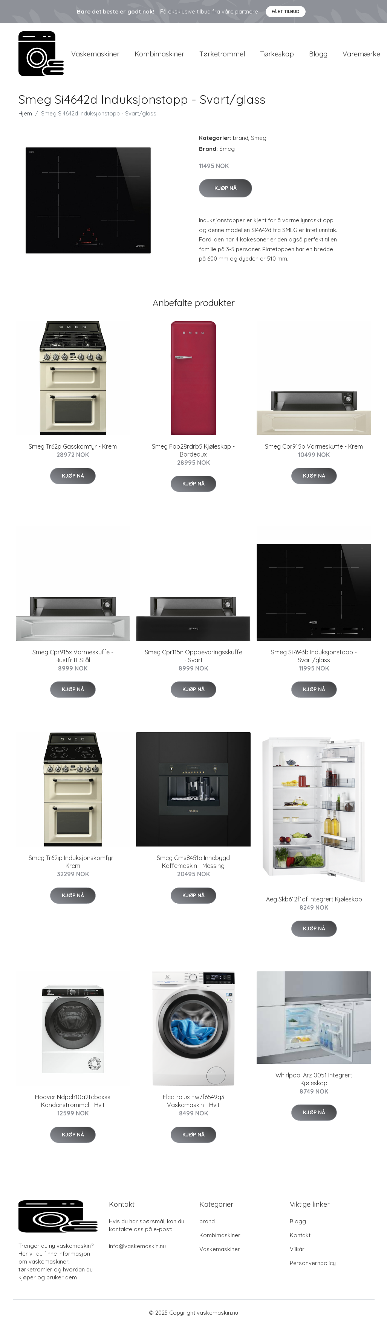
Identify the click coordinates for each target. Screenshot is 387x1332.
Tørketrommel (222, 57)
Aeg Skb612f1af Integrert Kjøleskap (314, 905)
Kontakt (300, 1241)
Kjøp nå (225, 194)
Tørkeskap (277, 57)
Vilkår (297, 1255)
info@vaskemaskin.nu (137, 1252)
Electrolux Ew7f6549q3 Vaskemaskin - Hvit (193, 1107)
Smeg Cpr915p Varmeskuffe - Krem (314, 453)
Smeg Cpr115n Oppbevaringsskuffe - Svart (193, 662)
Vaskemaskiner (95, 57)
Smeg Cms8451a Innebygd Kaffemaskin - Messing (193, 868)
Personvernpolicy (313, 1269)
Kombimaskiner (159, 57)
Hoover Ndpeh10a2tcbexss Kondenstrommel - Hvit (72, 1107)
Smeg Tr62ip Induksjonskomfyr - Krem (73, 868)
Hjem (25, 119)
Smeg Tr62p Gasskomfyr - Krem (73, 453)
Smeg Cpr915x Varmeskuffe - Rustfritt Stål (72, 662)
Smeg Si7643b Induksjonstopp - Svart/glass (314, 662)
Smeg (258, 144)
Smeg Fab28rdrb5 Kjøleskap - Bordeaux (193, 456)
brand (240, 144)
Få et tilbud (286, 11)
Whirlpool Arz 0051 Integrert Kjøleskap (313, 1085)
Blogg (318, 57)
